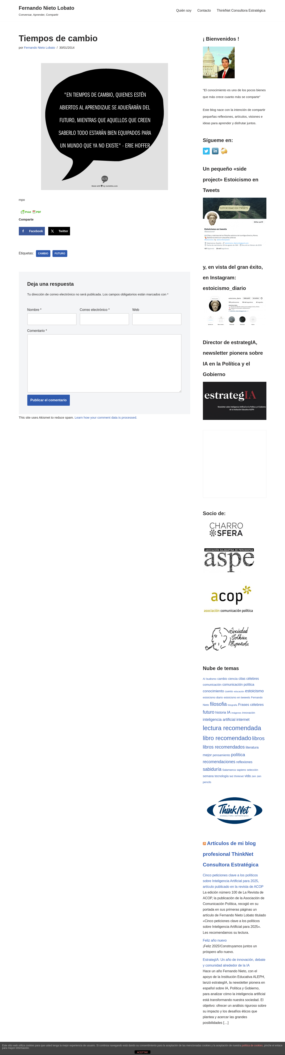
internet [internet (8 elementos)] (242, 719)
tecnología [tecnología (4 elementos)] (222, 776)
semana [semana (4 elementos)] (208, 776)
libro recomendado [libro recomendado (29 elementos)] (227, 738)
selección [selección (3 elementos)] (252, 770)
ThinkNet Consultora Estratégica (241, 10)
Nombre (34, 310)
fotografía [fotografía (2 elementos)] (232, 705)
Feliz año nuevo (215, 941)
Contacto (204, 10)
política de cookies (252, 1045)
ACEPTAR (142, 1052)
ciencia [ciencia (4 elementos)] (233, 679)
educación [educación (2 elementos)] (239, 691)
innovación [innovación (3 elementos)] (248, 713)
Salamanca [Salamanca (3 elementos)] (229, 770)
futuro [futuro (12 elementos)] (209, 712)
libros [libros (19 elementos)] (258, 738)
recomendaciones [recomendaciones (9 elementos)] (219, 762)
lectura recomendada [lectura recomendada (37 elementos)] (232, 728)
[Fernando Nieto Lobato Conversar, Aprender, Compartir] (46, 10)
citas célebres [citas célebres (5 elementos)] (248, 679)
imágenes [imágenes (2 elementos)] (236, 713)
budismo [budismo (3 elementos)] (211, 679)
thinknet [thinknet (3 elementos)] (239, 776)
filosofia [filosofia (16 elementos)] (218, 704)
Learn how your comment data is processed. (106, 417)
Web (135, 310)
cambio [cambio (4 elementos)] (222, 679)
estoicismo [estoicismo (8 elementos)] (254, 691)
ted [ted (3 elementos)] (231, 776)
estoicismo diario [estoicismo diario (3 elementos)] (213, 697)
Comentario (37, 330)
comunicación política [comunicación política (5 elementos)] (238, 684)
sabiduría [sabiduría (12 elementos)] (212, 769)
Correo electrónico (95, 310)
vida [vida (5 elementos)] (248, 776)
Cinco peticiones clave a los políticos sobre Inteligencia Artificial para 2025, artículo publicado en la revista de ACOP (233, 881)
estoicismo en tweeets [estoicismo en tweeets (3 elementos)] (237, 697)
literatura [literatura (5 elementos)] (252, 747)
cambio (43, 253)
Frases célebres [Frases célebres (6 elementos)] (251, 705)
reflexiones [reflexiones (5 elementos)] (244, 762)
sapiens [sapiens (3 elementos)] (241, 770)
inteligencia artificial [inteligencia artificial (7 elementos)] (219, 719)
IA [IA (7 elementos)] (229, 712)
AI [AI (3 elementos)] (204, 679)
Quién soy (183, 10)
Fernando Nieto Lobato (39, 47)
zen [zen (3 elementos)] (254, 776)
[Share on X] (59, 231)
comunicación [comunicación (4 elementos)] (212, 684)
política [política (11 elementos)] (238, 754)
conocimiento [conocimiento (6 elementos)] (213, 691)
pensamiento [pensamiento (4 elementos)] (221, 755)
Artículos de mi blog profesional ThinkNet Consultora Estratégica (231, 854)
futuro (60, 253)
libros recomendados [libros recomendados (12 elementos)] (224, 747)
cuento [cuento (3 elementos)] (229, 691)
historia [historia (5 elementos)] (220, 712)
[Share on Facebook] (32, 231)
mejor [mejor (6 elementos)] (207, 755)
